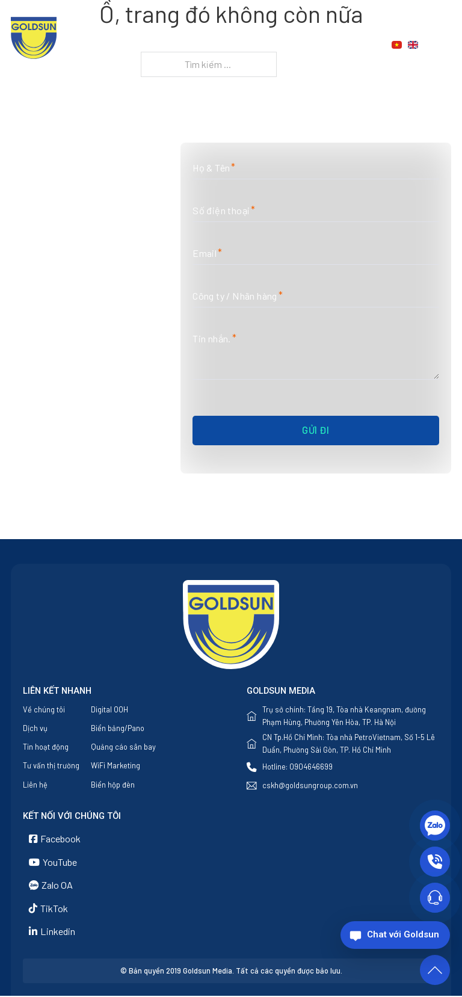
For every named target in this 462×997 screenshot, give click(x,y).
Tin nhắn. (212, 339)
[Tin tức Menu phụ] (343, 44)
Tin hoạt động (46, 747)
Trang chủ (121, 44)
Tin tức (315, 44)
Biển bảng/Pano (117, 728)
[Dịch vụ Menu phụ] (281, 44)
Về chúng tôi (191, 44)
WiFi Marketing (115, 766)
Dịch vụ (253, 44)
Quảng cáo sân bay (123, 747)
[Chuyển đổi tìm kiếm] (444, 44)
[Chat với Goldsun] (395, 935)
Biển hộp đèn (113, 785)
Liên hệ (221, 59)
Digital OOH (109, 709)
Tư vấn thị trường (51, 766)
